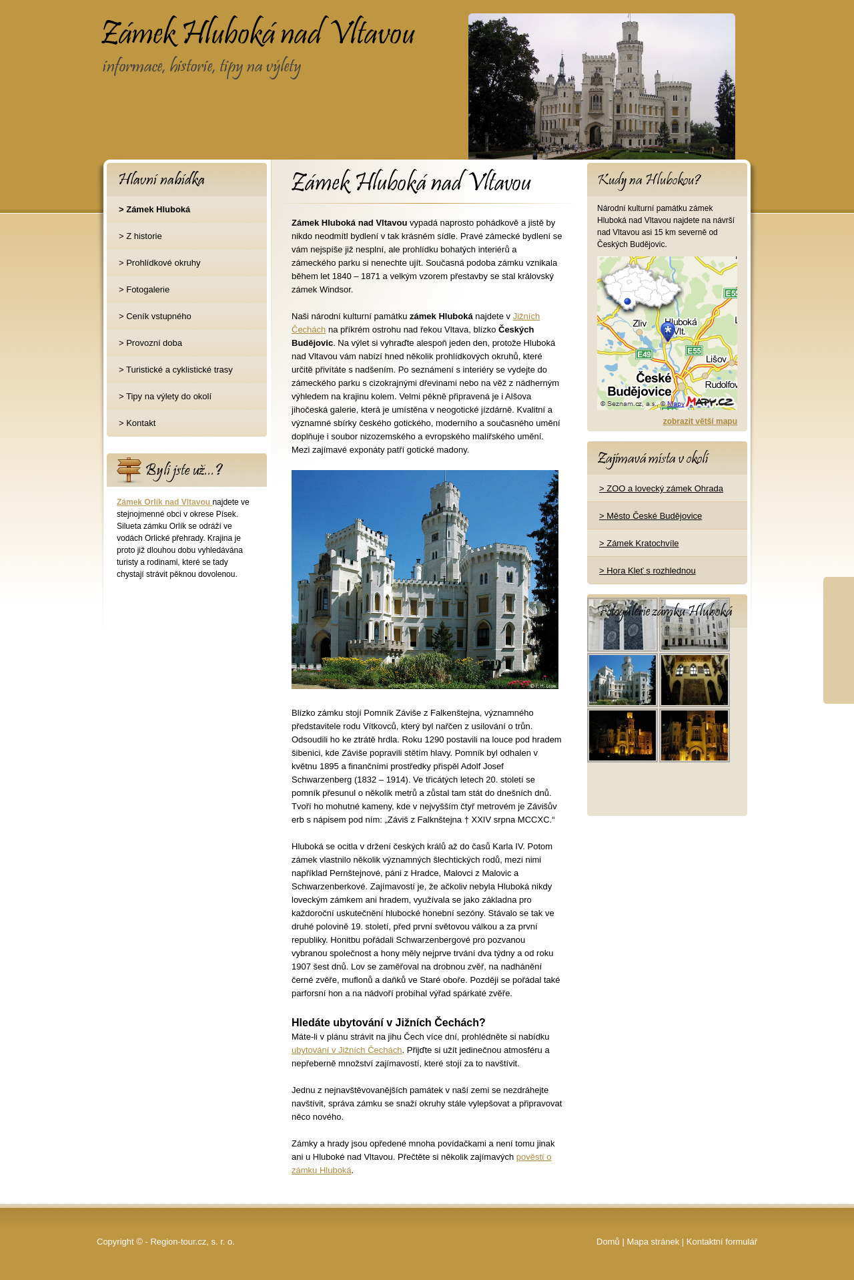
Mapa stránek (652, 1242)
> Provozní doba (150, 343)
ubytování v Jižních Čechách (347, 1050)
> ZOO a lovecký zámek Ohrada (661, 488)
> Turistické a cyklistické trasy (176, 370)
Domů (608, 1242)
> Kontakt (137, 423)
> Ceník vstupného (155, 316)
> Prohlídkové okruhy (159, 263)
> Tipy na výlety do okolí (165, 396)
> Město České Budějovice (650, 516)
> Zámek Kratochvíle (639, 543)
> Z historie (140, 236)
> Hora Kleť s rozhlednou (647, 571)
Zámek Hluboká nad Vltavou (206, 24)
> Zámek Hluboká (154, 209)
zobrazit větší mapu (700, 421)
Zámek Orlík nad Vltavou (164, 502)
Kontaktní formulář (722, 1242)
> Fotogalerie (144, 289)
